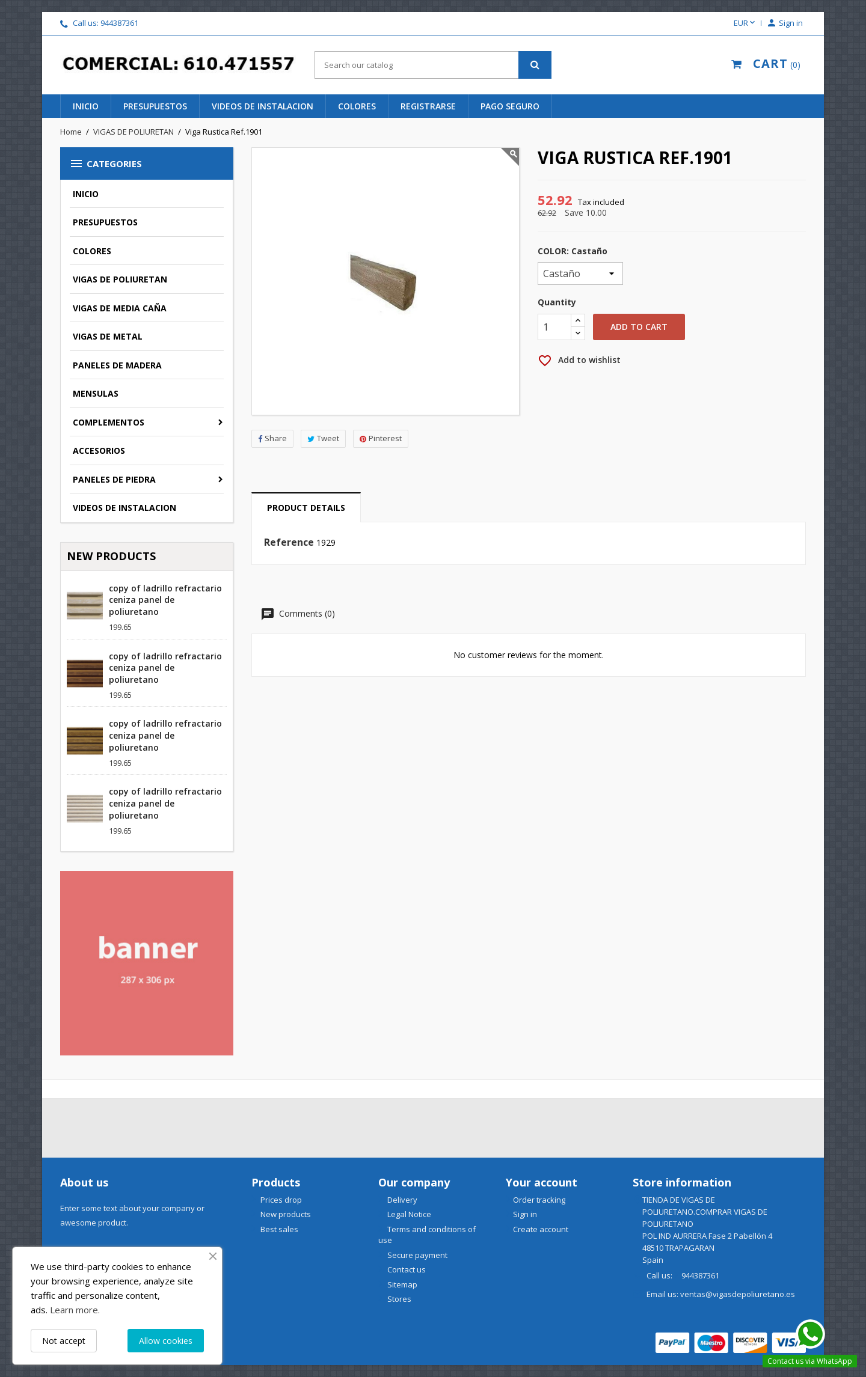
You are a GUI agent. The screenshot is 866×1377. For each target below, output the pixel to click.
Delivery (401, 1199)
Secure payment (416, 1255)
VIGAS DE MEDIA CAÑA (120, 308)
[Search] (433, 65)
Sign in (525, 1214)
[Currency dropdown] (745, 23)
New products (285, 1214)
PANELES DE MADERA (117, 365)
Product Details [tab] (306, 507)
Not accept (63, 1340)
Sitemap (401, 1284)
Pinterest (381, 438)
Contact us (405, 1269)
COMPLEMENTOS (108, 422)
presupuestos (155, 106)
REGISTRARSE (428, 106)
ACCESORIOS (99, 450)
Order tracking (539, 1199)
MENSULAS (95, 393)
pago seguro (510, 106)
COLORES (92, 251)
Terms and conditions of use (427, 1235)
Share (272, 438)
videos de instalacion (262, 106)
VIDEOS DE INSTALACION (124, 507)
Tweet (323, 438)
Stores (398, 1298)
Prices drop (280, 1199)
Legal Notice (408, 1214)
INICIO (86, 106)
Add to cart (639, 326)
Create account (540, 1229)
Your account (541, 1182)
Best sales (278, 1229)
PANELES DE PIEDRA (114, 479)
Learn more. (75, 1310)
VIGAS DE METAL (108, 336)
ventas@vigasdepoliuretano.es (737, 1294)
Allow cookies (165, 1340)
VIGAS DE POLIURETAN (120, 279)
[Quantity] (554, 327)
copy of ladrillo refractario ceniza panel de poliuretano (165, 600)
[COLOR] (580, 273)
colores (357, 106)
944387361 (119, 22)
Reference (289, 542)
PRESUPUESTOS (105, 222)
